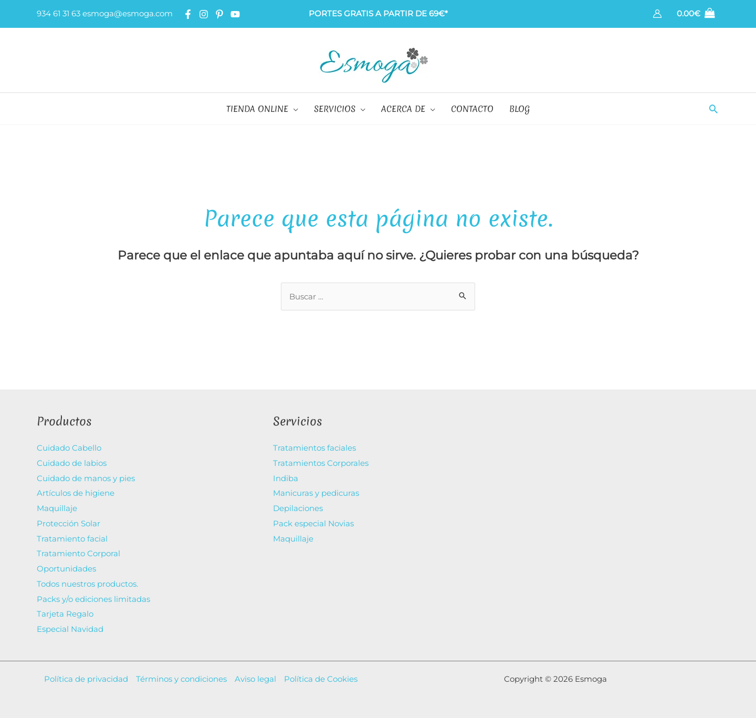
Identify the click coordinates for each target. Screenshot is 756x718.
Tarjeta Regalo (65, 609)
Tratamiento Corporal (78, 550)
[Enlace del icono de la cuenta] (657, 13)
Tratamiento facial (72, 535)
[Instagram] (203, 14)
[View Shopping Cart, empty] (696, 14)
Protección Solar (68, 521)
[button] (713, 109)
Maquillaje (57, 507)
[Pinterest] (219, 14)
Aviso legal (255, 673)
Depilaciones (298, 507)
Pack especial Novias (313, 521)
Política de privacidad (86, 673)
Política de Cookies (321, 673)
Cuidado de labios (72, 462)
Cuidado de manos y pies (86, 477)
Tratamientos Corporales (321, 462)
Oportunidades (66, 565)
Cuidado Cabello (69, 448)
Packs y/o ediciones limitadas (93, 594)
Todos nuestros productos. (87, 580)
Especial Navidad (70, 623)
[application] (293, 108)
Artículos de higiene (75, 492)
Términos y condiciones (181, 673)
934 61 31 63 (58, 13)
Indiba (285, 477)
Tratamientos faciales (314, 448)
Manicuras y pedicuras (316, 492)
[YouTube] (235, 14)
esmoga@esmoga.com (127, 13)
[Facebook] (188, 14)
